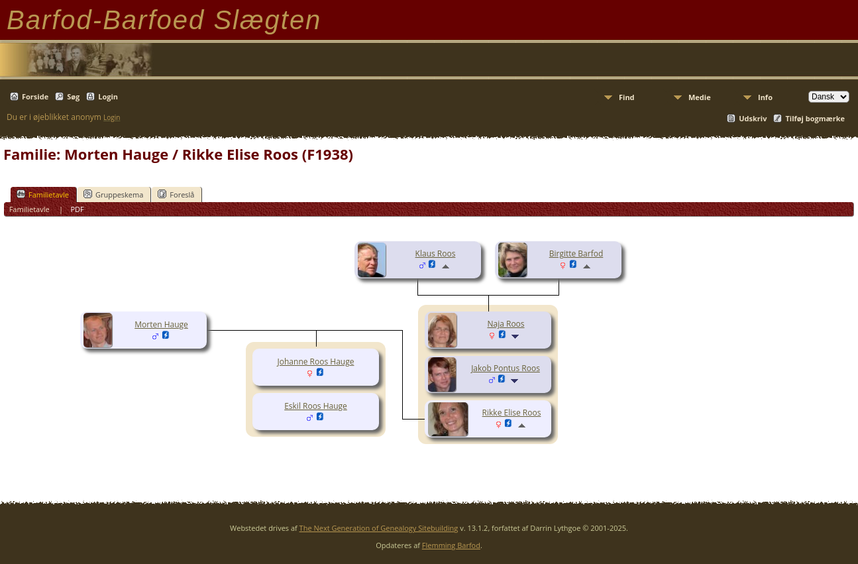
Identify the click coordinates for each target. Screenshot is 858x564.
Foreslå (176, 194)
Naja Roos (505, 323)
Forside (35, 96)
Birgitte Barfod (576, 253)
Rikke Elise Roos (511, 412)
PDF (76, 209)
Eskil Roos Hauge (315, 406)
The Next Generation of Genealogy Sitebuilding (378, 528)
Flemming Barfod (451, 545)
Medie (699, 97)
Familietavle (43, 194)
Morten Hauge (161, 324)
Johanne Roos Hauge (316, 361)
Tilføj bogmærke (815, 118)
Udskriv (753, 118)
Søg (73, 96)
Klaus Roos (435, 253)
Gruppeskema (113, 194)
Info (765, 97)
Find (627, 97)
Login (108, 96)
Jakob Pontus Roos (505, 368)
